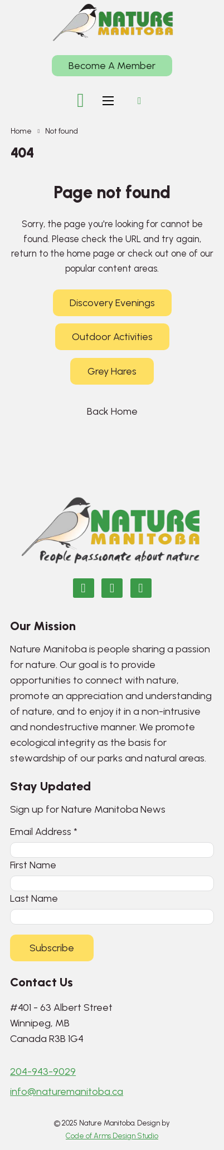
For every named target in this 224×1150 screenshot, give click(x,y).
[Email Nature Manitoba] (141, 588)
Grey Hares (112, 371)
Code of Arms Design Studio (112, 1136)
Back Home (112, 411)
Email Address (43, 831)
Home (21, 131)
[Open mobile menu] (108, 100)
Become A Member (112, 66)
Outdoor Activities (112, 337)
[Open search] (139, 100)
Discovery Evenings (112, 303)
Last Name (34, 898)
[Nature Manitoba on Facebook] (83, 588)
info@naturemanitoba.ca (66, 1091)
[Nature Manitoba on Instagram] (112, 588)
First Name (33, 865)
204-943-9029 (43, 1071)
